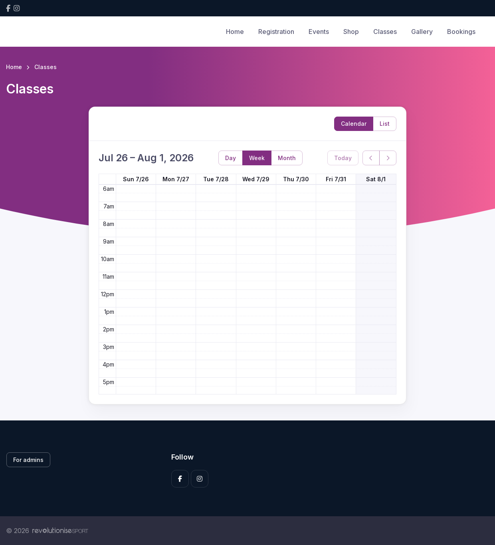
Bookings (461, 32)
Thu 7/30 (296, 179)
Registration (276, 32)
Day (230, 158)
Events (319, 32)
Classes (385, 32)
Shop (351, 32)
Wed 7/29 (255, 179)
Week (257, 158)
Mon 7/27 (175, 179)
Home (235, 32)
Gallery (422, 32)
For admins (28, 459)
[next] (387, 158)
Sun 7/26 (136, 179)
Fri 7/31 (336, 179)
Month (287, 158)
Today (343, 158)
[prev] (371, 158)
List (385, 123)
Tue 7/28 (216, 179)
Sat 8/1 (376, 179)
